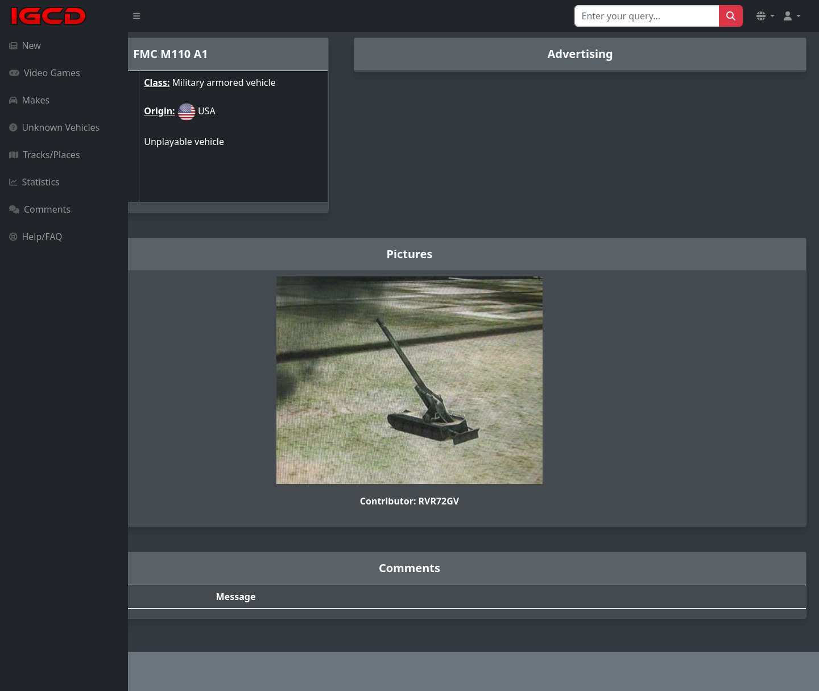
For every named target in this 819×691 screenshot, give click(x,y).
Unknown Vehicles (54, 127)
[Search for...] (646, 16)
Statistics (34, 182)
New (25, 45)
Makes (29, 100)
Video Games (44, 73)
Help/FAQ (36, 236)
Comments (40, 209)
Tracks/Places (44, 154)
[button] (765, 16)
